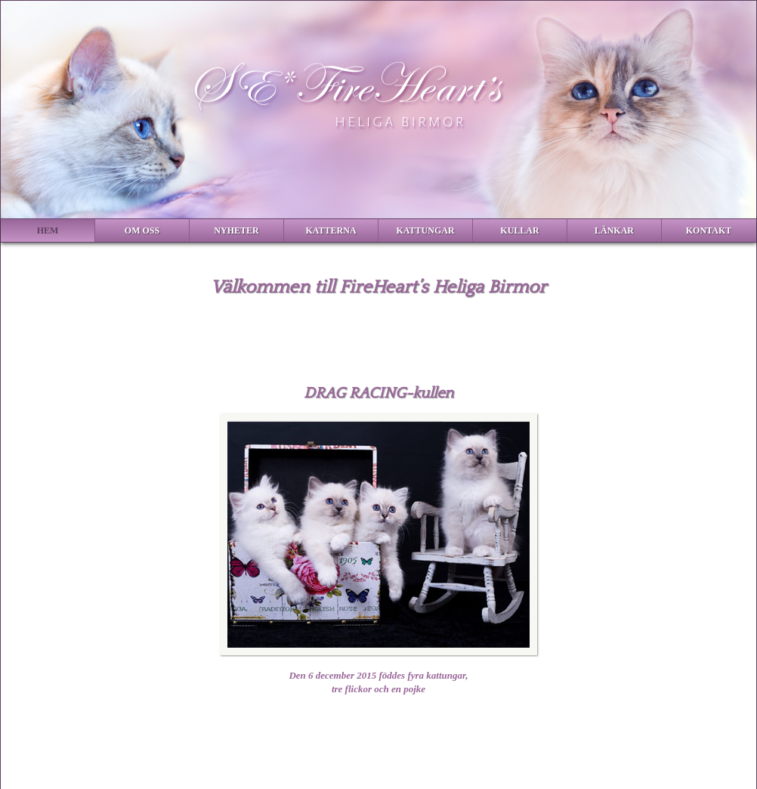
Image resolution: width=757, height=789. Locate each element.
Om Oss (142, 230)
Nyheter (236, 230)
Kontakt (708, 230)
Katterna (330, 230)
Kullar (519, 230)
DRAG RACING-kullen (378, 393)
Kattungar (425, 230)
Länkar (614, 230)
